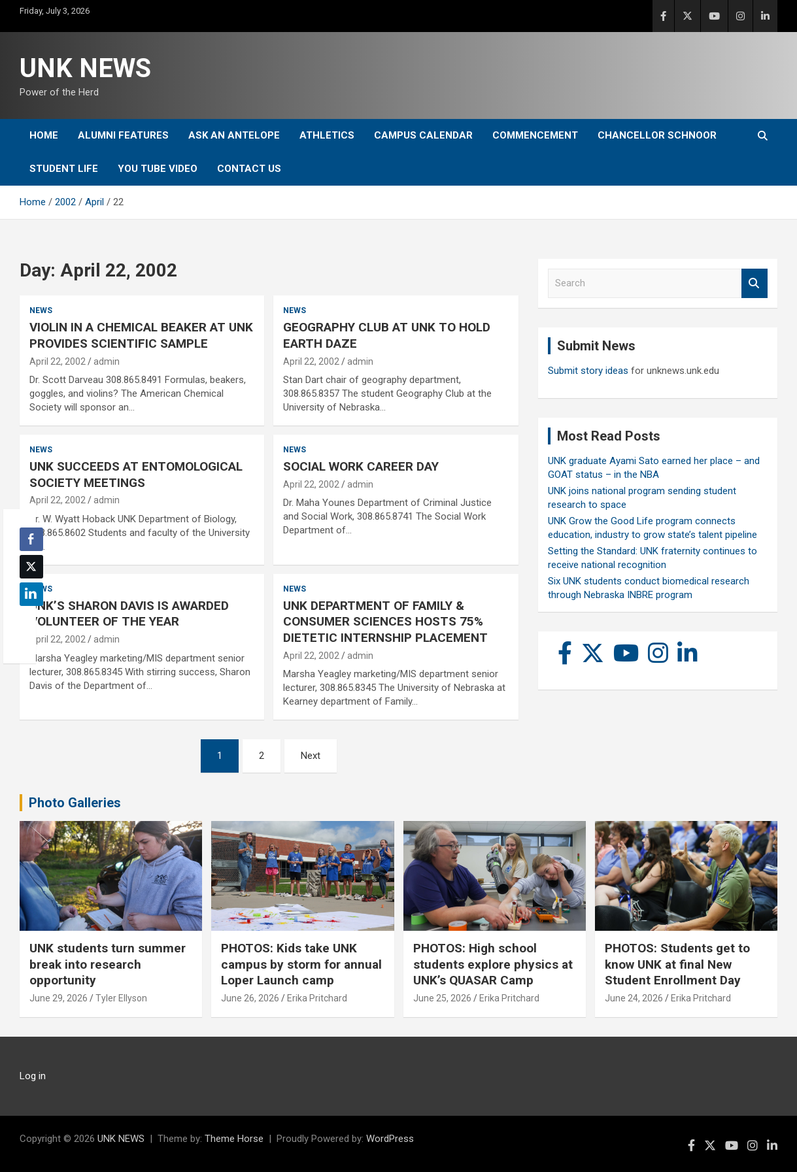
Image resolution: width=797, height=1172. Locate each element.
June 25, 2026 (442, 998)
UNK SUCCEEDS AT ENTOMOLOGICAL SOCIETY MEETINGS (136, 474)
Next (310, 756)
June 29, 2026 (58, 998)
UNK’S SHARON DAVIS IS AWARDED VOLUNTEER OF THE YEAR (129, 613)
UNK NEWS (85, 68)
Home (43, 135)
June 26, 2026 (250, 998)
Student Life (63, 169)
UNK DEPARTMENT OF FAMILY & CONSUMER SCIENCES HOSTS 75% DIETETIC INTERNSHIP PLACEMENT (385, 621)
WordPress (390, 1139)
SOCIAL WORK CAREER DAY (361, 466)
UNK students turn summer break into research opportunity (107, 964)
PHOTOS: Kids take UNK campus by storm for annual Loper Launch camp (301, 964)
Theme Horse (234, 1139)
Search (754, 283)
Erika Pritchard (317, 998)
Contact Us (249, 169)
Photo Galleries (75, 803)
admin (106, 361)
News (40, 310)
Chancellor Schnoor (657, 135)
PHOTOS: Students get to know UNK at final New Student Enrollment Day (677, 964)
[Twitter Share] (31, 566)
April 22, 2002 (57, 361)
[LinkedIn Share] (31, 594)
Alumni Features (123, 135)
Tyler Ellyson (121, 998)
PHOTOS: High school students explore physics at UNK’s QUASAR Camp (493, 964)
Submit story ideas (588, 371)
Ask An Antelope (234, 135)
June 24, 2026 (634, 998)
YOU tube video (157, 169)
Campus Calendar (423, 135)
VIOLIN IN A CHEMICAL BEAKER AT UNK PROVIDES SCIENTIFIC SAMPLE (141, 335)
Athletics (326, 135)
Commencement (535, 135)
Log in (33, 1076)
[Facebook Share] (31, 539)
